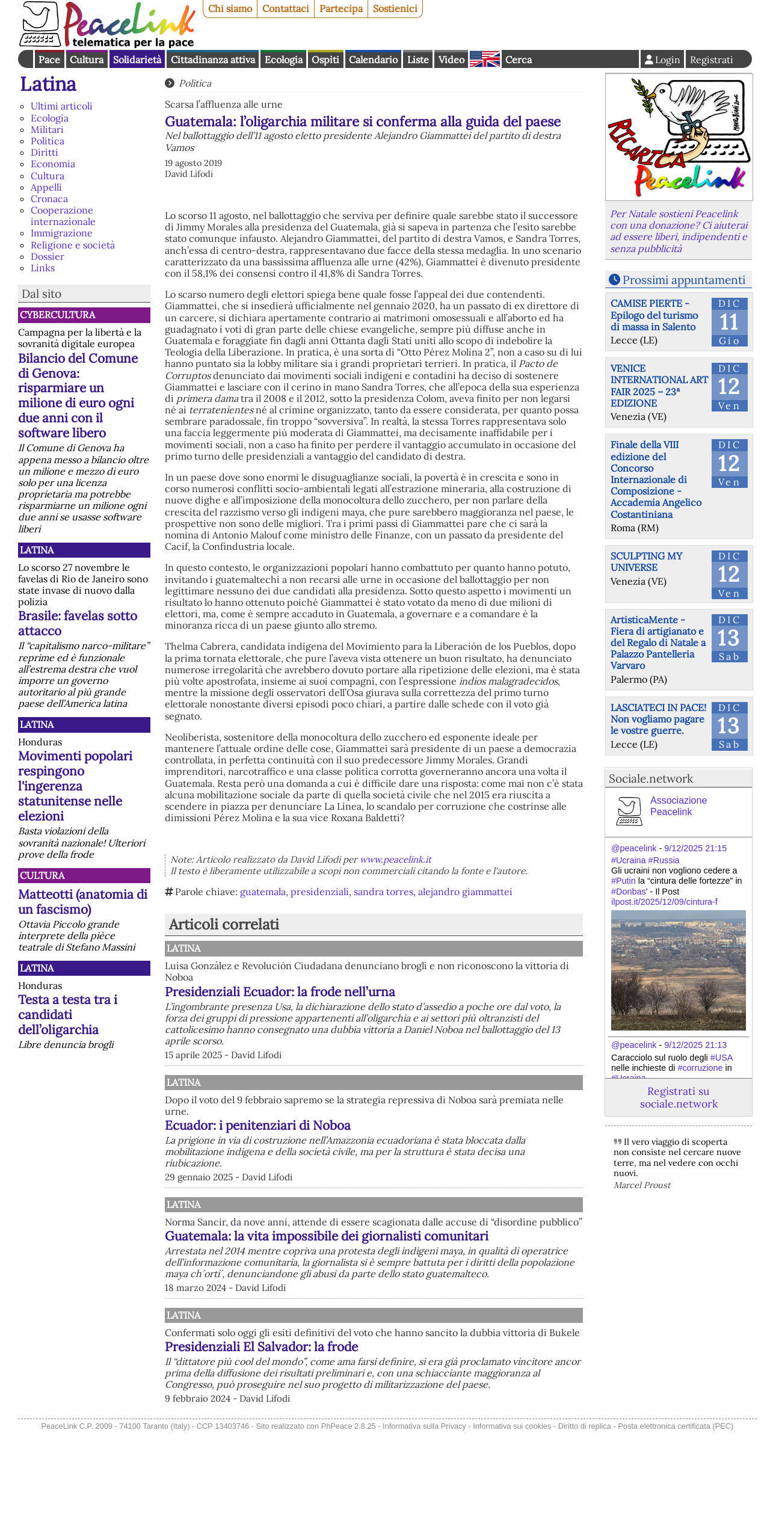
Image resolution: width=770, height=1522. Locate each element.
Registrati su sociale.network (679, 1097)
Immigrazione (62, 233)
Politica (47, 141)
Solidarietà (137, 60)
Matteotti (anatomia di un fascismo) (82, 901)
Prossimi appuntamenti (684, 280)
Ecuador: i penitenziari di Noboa (383, 1152)
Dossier (47, 256)
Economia (53, 164)
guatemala (263, 892)
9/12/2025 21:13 (695, 1045)
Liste (418, 60)
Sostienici (395, 8)
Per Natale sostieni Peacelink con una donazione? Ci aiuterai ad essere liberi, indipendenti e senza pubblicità (678, 231)
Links (43, 268)
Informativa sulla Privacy (424, 1515)
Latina (48, 84)
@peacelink (633, 848)
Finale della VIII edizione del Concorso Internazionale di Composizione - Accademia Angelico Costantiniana (656, 479)
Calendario (373, 60)
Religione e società (73, 245)
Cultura (86, 60)
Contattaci (285, 8)
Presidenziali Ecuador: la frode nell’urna (405, 992)
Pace (49, 60)
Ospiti (325, 60)
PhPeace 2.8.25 (348, 1515)
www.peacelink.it (395, 859)
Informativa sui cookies (512, 1515)
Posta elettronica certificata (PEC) (675, 1515)
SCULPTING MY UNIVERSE (646, 561)
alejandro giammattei (465, 892)
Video (451, 60)
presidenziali (320, 892)
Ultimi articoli (62, 106)
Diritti (44, 152)
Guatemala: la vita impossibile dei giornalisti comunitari (418, 1294)
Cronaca (49, 199)
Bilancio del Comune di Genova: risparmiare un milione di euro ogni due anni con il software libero (78, 396)
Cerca (518, 60)
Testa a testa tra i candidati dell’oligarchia (67, 1014)
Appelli (46, 187)
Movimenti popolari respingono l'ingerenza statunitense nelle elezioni (75, 786)
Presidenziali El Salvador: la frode (386, 1424)
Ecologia (284, 60)
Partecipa (341, 8)
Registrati (711, 60)
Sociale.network (651, 778)
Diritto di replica (584, 1515)
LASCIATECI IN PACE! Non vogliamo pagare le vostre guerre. (658, 718)
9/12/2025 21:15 (695, 848)
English (485, 59)
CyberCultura (57, 315)
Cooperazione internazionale (63, 215)
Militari (47, 129)
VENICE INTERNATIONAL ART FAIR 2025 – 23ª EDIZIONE (659, 385)
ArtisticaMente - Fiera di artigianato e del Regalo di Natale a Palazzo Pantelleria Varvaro (658, 643)
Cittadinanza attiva (213, 60)
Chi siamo (230, 8)
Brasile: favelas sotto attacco (77, 623)
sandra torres (383, 892)
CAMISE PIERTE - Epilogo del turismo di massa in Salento (654, 314)
